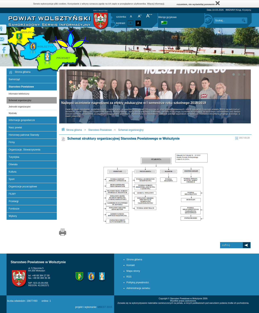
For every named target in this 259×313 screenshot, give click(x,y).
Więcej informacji (155, 3)
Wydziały (13, 113)
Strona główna (74, 130)
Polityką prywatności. (137, 282)
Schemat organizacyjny (20, 100)
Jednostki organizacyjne (20, 107)
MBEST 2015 (105, 307)
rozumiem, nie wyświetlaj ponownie (198, 3)
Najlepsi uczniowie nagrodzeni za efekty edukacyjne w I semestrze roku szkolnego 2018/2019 (133, 103)
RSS (129, 276)
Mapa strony (133, 271)
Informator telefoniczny (19, 94)
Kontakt (130, 265)
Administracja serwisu (138, 288)
